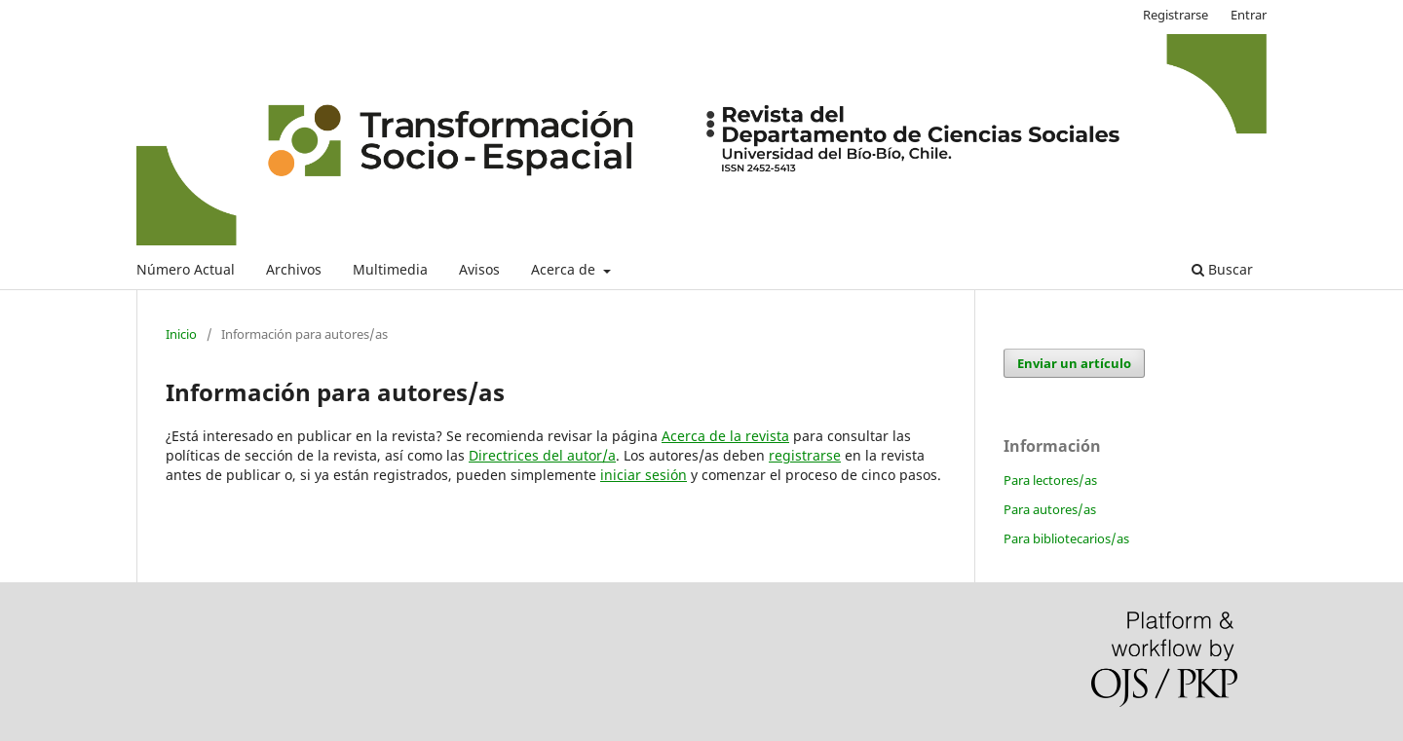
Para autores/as (1050, 509)
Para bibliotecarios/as (1066, 538)
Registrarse (1175, 14)
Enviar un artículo (1074, 363)
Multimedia (390, 269)
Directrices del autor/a (542, 455)
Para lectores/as (1050, 480)
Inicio (181, 334)
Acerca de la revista (725, 435)
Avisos (479, 269)
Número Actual (185, 269)
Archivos (294, 269)
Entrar (1249, 14)
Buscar (1222, 269)
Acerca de (565, 269)
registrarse (805, 455)
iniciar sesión (643, 474)
